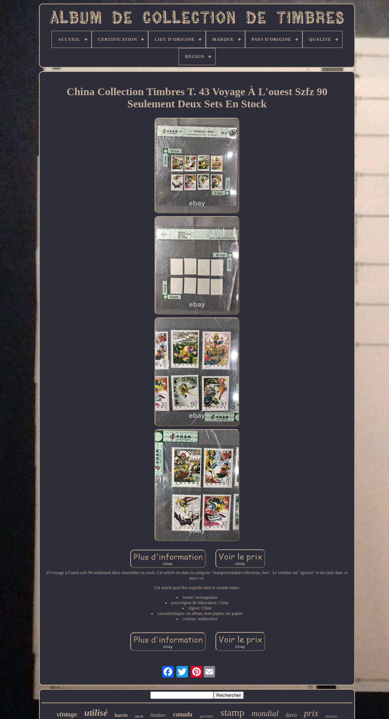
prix (311, 713)
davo (291, 715)
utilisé (95, 713)
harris (121, 715)
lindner (158, 715)
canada (183, 714)
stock (139, 716)
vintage (67, 714)
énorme (331, 716)
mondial (265, 713)
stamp (232, 712)
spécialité (206, 716)
